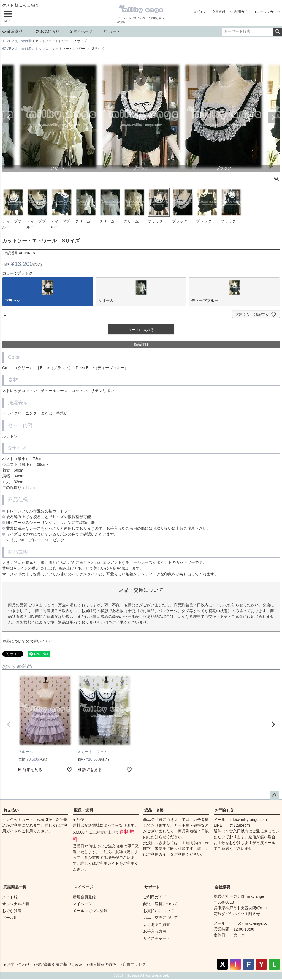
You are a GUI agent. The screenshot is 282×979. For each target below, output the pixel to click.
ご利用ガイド (241, 12)
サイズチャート (156, 938)
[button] (8, 724)
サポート (152, 887)
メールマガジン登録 (90, 910)
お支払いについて (158, 910)
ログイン (199, 12)
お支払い (11, 810)
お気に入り (47, 31)
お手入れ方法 (154, 931)
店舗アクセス (134, 964)
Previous (8, 117)
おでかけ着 (23, 41)
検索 (277, 32)
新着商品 (12, 31)
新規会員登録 (84, 897)
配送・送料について (160, 904)
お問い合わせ (18, 964)
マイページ (80, 31)
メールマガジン (268, 12)
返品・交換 (154, 810)
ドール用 (10, 917)
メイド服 (10, 897)
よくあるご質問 (156, 924)
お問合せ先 (224, 810)
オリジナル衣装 (15, 904)
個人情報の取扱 (102, 964)
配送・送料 (83, 810)
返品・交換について (160, 917)
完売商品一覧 (14, 887)
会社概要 (222, 887)
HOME (6, 41)
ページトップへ (274, 795)
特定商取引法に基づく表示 (59, 964)
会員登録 (218, 12)
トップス (41, 49)
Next (273, 117)
